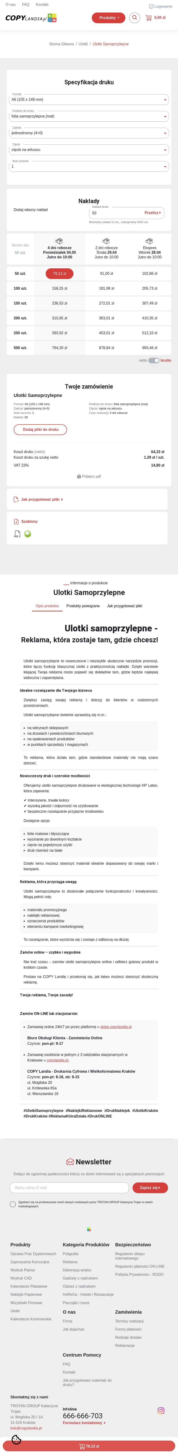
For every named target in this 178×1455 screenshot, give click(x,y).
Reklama (70, 1262)
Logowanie (160, 6)
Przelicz (153, 213)
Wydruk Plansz (22, 1270)
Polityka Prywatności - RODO (139, 1274)
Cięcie (16, 144)
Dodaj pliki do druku (40, 430)
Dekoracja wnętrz (77, 1270)
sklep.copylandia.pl (116, 1027)
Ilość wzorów (21, 161)
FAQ (25, 4)
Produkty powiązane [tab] (83, 606)
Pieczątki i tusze (76, 1303)
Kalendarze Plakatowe (28, 1286)
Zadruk (17, 127)
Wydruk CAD (21, 1278)
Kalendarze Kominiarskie (30, 1319)
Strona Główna (61, 44)
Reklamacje (125, 1346)
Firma (67, 1321)
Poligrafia (70, 1254)
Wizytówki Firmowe (26, 1303)
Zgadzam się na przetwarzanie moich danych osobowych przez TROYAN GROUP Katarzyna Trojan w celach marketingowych (85, 1204)
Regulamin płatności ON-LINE (140, 1266)
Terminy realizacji (129, 1321)
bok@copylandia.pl (26, 1428)
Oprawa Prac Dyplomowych (33, 1254)
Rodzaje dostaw (128, 1337)
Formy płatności (128, 1329)
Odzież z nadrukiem (79, 1286)
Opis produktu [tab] (47, 606)
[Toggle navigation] (134, 18)
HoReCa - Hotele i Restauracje (88, 1294)
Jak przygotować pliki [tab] (124, 606)
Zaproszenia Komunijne (29, 1262)
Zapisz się (150, 1188)
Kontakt (42, 4)
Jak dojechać (73, 1329)
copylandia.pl (58, 1060)
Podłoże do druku (23, 111)
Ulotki (83, 44)
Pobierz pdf (89, 476)
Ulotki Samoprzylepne (111, 44)
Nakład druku (100, 206)
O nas (11, 4)
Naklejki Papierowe (26, 1294)
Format (17, 94)
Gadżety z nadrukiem (80, 1278)
